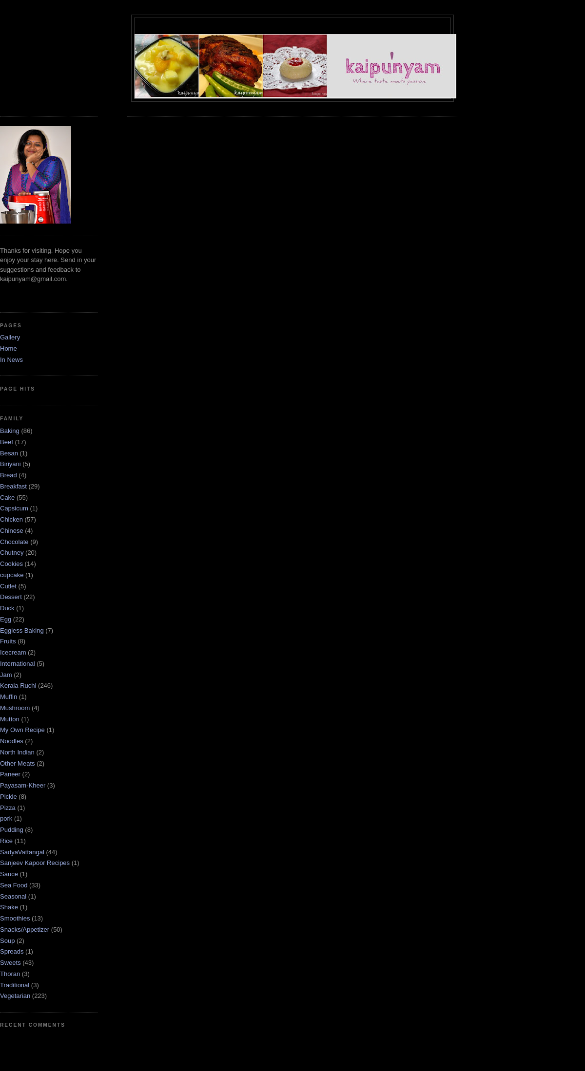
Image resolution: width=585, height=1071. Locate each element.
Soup (7, 940)
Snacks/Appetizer (24, 929)
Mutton (10, 719)
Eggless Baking (22, 630)
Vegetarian (15, 995)
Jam (6, 674)
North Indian (17, 752)
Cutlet (8, 586)
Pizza (8, 807)
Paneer (10, 774)
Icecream (13, 652)
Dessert (11, 597)
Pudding (11, 829)
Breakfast (13, 486)
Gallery (10, 337)
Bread (8, 475)
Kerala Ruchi (18, 685)
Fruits (8, 641)
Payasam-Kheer (22, 785)
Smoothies (15, 918)
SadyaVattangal (22, 852)
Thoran (10, 973)
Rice (6, 841)
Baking (10, 430)
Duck (7, 608)
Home (8, 348)
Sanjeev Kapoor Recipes (35, 862)
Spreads (11, 951)
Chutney (11, 552)
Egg (5, 619)
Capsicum (14, 508)
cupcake (11, 575)
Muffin (8, 696)
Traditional (14, 985)
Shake (9, 907)
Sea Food (13, 885)
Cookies (11, 563)
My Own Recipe (22, 729)
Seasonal (13, 896)
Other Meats (17, 763)
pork (6, 818)
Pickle (8, 796)
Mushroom (15, 708)
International (17, 663)
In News (11, 359)
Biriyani (10, 464)
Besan (9, 453)
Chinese (11, 530)
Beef (6, 442)
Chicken (11, 519)
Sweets (10, 962)
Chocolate (14, 541)
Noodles (11, 741)
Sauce (9, 874)
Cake (7, 497)
